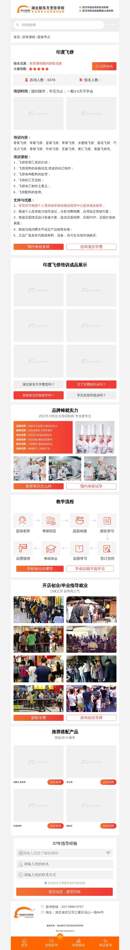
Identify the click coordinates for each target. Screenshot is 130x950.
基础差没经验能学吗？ (39, 395)
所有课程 (28, 37)
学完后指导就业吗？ (91, 395)
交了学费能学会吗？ (91, 384)
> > (32, 37)
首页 (17, 37)
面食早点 (43, 37)
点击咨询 (55, 782)
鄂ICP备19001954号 (65, 931)
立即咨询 (104, 66)
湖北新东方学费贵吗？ (39, 384)
